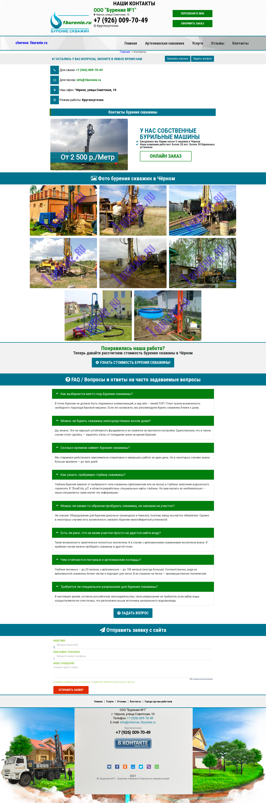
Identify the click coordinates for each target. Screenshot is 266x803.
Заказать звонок (177, 58)
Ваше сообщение (63, 662)
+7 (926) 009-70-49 (121, 20)
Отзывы (217, 43)
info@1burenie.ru (89, 80)
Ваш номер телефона (66, 650)
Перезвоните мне (192, 13)
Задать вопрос (202, 58)
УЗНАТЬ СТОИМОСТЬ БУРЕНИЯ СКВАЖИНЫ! (133, 362)
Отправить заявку (71, 688)
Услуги (197, 43)
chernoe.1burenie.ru (31, 42)
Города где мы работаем (158, 700)
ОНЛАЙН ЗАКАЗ (166, 156)
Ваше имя (59, 639)
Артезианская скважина (164, 43)
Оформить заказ (192, 23)
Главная (131, 43)
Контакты (240, 43)
